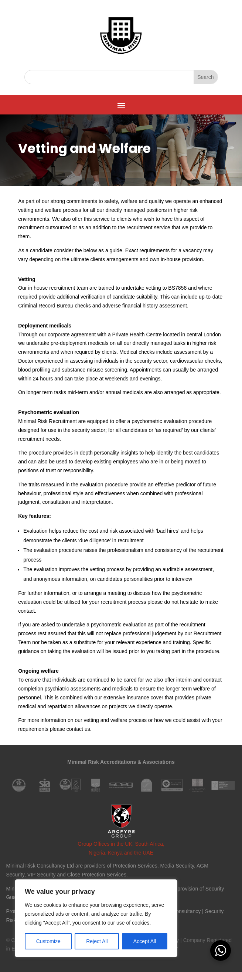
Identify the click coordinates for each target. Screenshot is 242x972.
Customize (48, 941)
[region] (96, 918)
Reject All (97, 941)
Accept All (144, 941)
